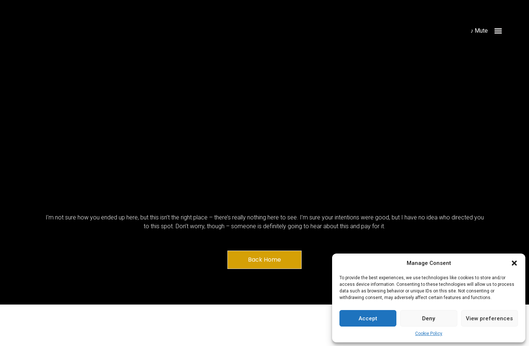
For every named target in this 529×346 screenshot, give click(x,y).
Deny (428, 318)
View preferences (489, 318)
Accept (368, 318)
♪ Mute (479, 30)
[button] (514, 263)
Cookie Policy (428, 333)
